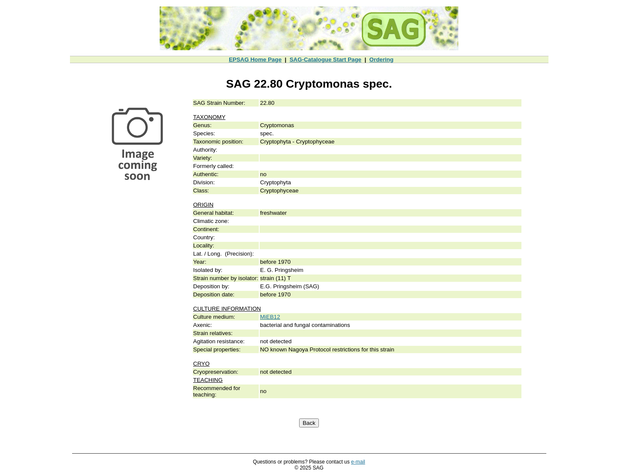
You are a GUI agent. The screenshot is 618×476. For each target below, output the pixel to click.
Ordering (382, 59)
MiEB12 (270, 317)
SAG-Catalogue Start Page (325, 59)
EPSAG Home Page (255, 59)
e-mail (358, 462)
